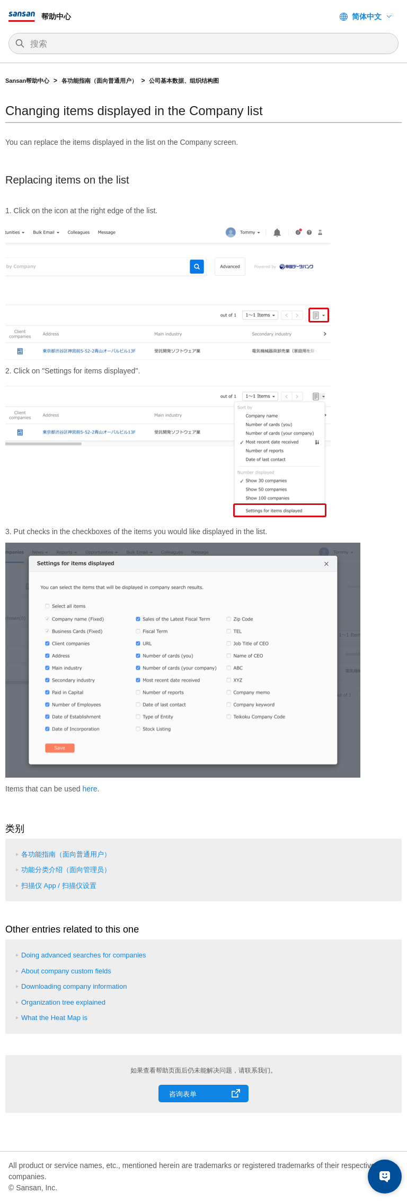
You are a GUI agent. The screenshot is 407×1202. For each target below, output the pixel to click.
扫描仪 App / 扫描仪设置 (58, 886)
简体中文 (367, 16)
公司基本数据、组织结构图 (184, 80)
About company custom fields (66, 971)
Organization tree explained (63, 1002)
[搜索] (208, 44)
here (90, 789)
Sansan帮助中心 (27, 80)
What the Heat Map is (54, 1018)
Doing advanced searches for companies (83, 955)
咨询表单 (183, 1094)
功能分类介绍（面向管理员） (66, 870)
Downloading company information (74, 986)
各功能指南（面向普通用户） (99, 80)
